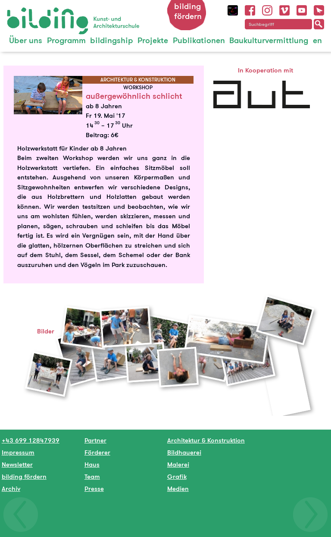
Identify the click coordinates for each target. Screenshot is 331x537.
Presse (94, 488)
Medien (178, 488)
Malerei (178, 464)
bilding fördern (188, 11)
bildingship (111, 40)
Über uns (25, 40)
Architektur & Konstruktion (206, 440)
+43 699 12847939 (30, 440)
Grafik (177, 476)
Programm (66, 40)
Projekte (152, 40)
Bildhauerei (184, 452)
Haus (92, 464)
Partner (95, 440)
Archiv (11, 488)
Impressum (18, 452)
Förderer (97, 452)
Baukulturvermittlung (268, 40)
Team (92, 476)
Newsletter (17, 464)
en (317, 40)
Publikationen (199, 40)
